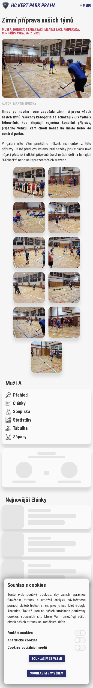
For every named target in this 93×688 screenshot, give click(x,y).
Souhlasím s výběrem (46, 673)
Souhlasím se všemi (46, 658)
